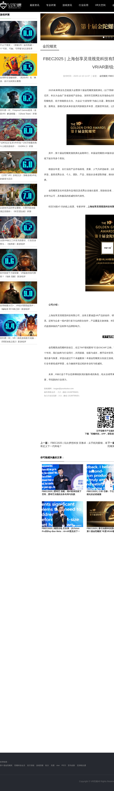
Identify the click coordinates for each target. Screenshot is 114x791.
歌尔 (47, 765)
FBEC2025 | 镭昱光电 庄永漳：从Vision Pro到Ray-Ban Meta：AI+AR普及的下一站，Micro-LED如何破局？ (61, 531)
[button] (103, 37)
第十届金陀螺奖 (6, 765)
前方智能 (30, 765)
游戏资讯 (67, 5)
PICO (64, 765)
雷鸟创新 (71, 765)
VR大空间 (100, 5)
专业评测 (51, 5)
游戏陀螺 (39, 765)
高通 (52, 765)
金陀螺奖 (103, 76)
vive (58, 765)
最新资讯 (34, 5)
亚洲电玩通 (81, 765)
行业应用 (83, 5)
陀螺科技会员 (19, 765)
